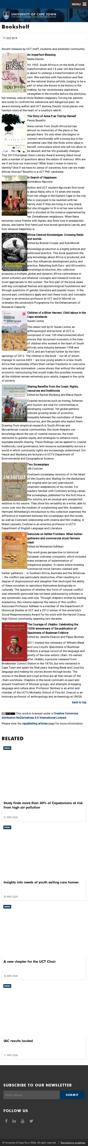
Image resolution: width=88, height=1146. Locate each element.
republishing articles (35, 723)
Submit (72, 1095)
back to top (79, 702)
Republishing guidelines (73, 1142)
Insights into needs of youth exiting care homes (41, 882)
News (7, 748)
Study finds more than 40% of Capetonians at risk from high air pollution (43, 805)
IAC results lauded (18, 1041)
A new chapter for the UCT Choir (30, 961)
